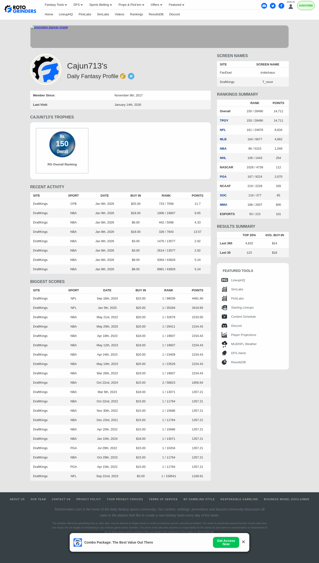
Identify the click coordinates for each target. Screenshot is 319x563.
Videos (120, 14)
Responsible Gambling (239, 499)
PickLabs (85, 14)
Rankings (136, 14)
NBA (223, 148)
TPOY (224, 120)
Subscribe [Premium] (306, 5)
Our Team (38, 499)
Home (49, 14)
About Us (17, 499)
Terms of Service (163, 499)
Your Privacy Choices (125, 499)
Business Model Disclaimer (286, 499)
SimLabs (103, 14)
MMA (223, 204)
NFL (223, 130)
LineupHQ (66, 14)
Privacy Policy (88, 499)
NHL (223, 158)
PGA (223, 176)
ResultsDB (156, 14)
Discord (174, 14)
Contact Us (61, 499)
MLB (223, 139)
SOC (223, 195)
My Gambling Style (199, 499)
